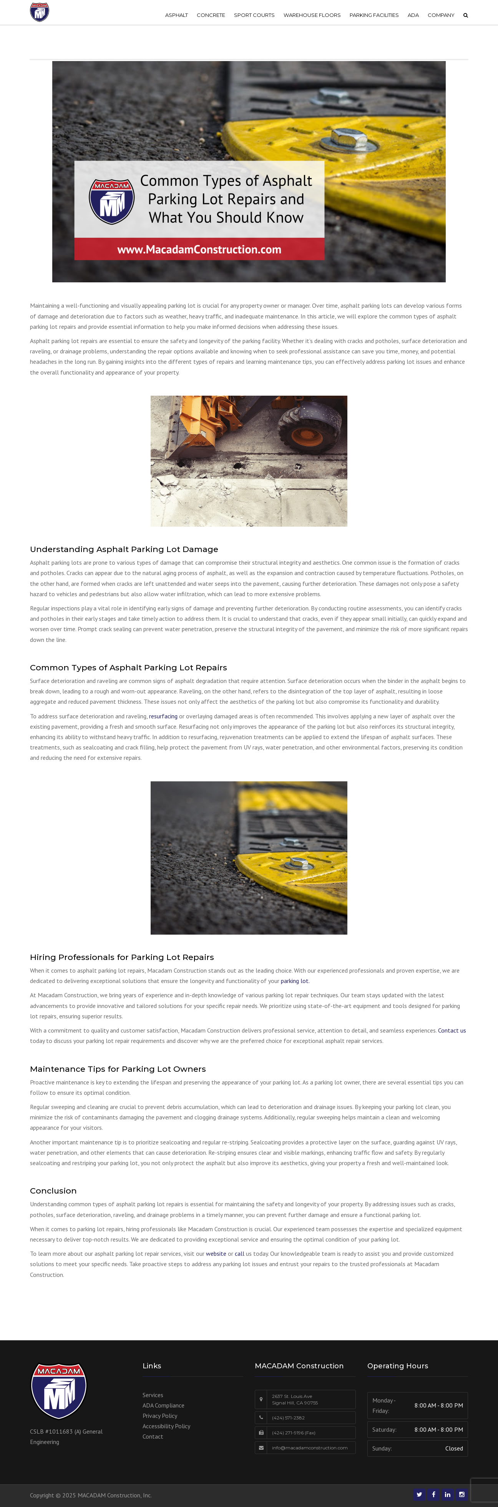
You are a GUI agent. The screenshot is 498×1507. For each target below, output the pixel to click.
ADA (413, 15)
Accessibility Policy (166, 1426)
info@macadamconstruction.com (310, 1448)
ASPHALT (176, 15)
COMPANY (441, 15)
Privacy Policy (160, 1415)
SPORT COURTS (254, 15)
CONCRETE (211, 15)
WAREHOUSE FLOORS (312, 15)
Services (153, 1395)
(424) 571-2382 (288, 1418)
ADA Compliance (163, 1405)
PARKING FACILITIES (374, 15)
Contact (153, 1436)
